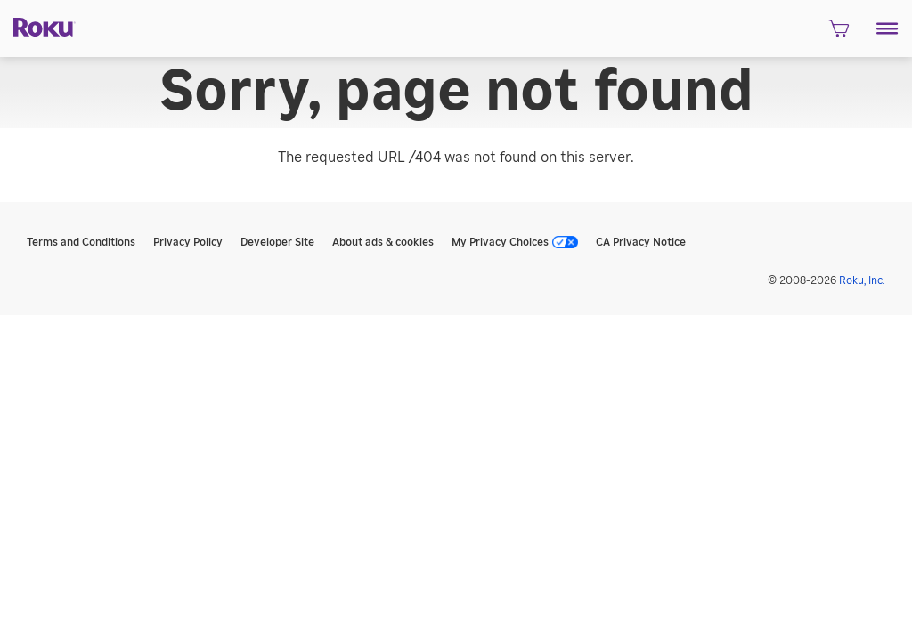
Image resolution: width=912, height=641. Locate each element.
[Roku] (38, 26)
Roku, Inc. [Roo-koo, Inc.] (862, 280)
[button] (887, 28)
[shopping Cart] (838, 34)
